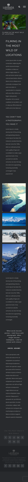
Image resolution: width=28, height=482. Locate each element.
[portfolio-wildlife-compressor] (14, 22)
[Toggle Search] (19, 7)
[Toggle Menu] (24, 7)
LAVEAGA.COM (6, 459)
